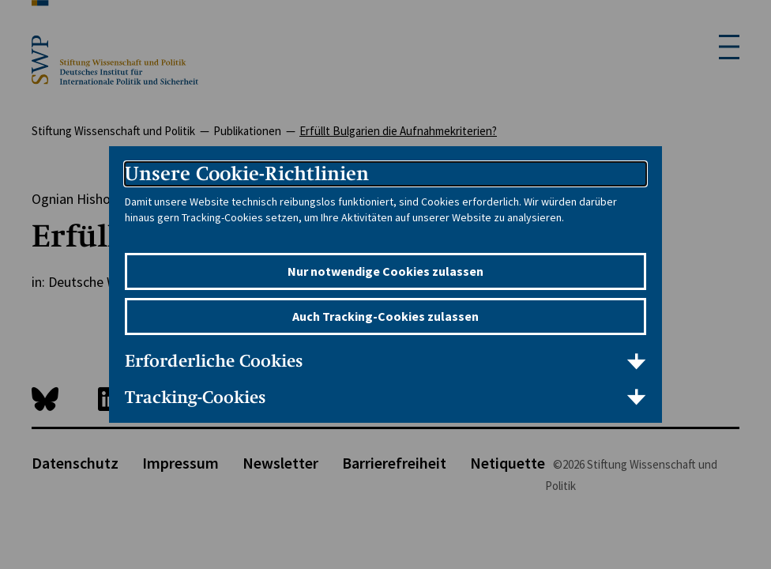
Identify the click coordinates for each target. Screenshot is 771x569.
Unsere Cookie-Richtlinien (247, 173)
